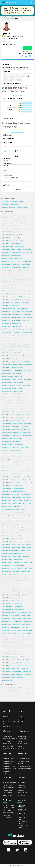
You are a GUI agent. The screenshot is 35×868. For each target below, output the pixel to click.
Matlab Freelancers (5, 201)
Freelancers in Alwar (27, 412)
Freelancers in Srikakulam (26, 663)
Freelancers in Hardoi (27, 645)
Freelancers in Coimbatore (6, 235)
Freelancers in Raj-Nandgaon (7, 577)
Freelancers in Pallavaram (18, 559)
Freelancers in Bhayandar (27, 329)
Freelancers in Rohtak (5, 394)
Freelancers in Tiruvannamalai (18, 601)
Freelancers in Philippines (27, 693)
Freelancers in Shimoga (18, 391)
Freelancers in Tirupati (6, 429)
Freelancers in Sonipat (16, 429)
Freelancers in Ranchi (25, 264)
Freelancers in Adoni (5, 547)
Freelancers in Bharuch (6, 568)
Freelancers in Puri (5, 530)
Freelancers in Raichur (6, 456)
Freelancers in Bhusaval (6, 503)
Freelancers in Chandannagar (7, 509)
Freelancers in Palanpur (6, 645)
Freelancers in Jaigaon (16, 556)
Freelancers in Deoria (14, 627)
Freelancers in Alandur (18, 562)
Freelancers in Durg (15, 427)
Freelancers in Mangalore (25, 362)
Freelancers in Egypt (17, 687)
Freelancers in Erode (16, 329)
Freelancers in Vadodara (6, 238)
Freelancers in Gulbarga (16, 344)
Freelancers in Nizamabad (6, 397)
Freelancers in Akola (27, 356)
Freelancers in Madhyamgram (16, 553)
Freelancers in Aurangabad (6, 297)
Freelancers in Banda (26, 571)
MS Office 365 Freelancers (22, 207)
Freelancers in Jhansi (5, 364)
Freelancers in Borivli (5, 317)
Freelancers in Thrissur (18, 258)
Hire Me (27, 48)
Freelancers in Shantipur (26, 580)
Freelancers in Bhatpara (27, 344)
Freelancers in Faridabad (19, 241)
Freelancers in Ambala (16, 583)
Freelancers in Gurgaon (17, 220)
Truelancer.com (21, 865)
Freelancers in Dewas (19, 421)
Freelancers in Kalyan (25, 285)
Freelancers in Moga (25, 624)
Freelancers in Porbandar (6, 598)
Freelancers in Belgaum (6, 359)
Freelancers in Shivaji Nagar (19, 297)
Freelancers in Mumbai (26, 214)
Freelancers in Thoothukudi (16, 364)
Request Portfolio (17, 95)
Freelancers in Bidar (14, 471)
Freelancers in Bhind (16, 521)
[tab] (7, 151)
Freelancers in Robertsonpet (7, 609)
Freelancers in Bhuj (17, 615)
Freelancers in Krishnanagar (7, 586)
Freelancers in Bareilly (15, 311)
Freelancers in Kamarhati (18, 382)
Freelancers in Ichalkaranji (16, 415)
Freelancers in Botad (25, 669)
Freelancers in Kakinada (19, 406)
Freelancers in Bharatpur (16, 450)
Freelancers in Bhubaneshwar (22, 308)
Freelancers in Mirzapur (6, 465)
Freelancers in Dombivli (16, 291)
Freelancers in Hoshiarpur (6, 559)
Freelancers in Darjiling (18, 642)
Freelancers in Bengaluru (6, 229)
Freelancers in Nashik (5, 285)
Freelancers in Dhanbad (6, 291)
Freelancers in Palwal (26, 648)
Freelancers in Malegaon (18, 353)
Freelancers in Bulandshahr (6, 483)
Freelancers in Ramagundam (7, 444)
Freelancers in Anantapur (6, 441)
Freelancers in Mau (27, 432)
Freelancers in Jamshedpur (6, 282)
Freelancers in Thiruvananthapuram (8, 308)
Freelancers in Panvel (5, 633)
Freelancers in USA (16, 696)
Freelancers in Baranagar (6, 423)
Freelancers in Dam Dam (17, 645)
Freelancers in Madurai (6, 261)
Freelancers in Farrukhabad (6, 438)
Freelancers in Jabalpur (6, 270)
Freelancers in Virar (5, 580)
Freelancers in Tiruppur (26, 300)
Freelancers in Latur (18, 376)
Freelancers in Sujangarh (17, 500)
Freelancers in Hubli (5, 305)
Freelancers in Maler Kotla (6, 680)
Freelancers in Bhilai (27, 314)
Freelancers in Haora (14, 294)
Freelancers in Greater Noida (7, 406)
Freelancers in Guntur (5, 264)
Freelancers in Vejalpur (6, 654)
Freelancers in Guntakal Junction (18, 657)
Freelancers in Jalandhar (19, 246)
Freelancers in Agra (16, 279)
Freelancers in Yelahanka (27, 671)
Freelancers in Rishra (5, 671)
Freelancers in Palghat (16, 618)
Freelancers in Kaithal (16, 592)
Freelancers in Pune (25, 217)
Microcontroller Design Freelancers (8, 207)
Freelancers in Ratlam (16, 441)
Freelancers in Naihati (24, 427)
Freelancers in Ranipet (15, 418)
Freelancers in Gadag (5, 550)
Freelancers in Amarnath (6, 468)
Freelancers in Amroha (6, 518)
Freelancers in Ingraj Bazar (16, 533)
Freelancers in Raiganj (6, 533)
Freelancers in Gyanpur (6, 480)
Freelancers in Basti (27, 674)
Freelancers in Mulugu (6, 403)
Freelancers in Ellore (27, 500)
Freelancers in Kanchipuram (17, 462)
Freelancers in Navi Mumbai (7, 276)
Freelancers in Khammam (24, 530)
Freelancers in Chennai (6, 217)
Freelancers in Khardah (6, 630)
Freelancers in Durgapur (6, 332)
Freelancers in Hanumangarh (7, 562)
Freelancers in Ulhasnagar (26, 332)
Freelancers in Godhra (26, 618)
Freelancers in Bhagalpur (6, 373)
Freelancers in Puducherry (17, 314)
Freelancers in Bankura (16, 612)
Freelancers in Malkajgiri (15, 580)
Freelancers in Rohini (25, 303)
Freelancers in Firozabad (26, 394)
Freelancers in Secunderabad (7, 258)
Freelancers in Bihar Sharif (6, 435)
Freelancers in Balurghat (6, 592)
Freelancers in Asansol (17, 338)
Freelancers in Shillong (6, 618)
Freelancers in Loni (25, 542)
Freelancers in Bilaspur (6, 415)
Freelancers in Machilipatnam (19, 491)
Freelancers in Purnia (17, 483)
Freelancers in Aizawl (5, 418)
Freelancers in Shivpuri (16, 545)
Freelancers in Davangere (6, 356)
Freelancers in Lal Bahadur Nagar (8, 421)
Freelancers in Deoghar (17, 474)
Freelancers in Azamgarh (16, 671)
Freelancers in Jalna (25, 418)
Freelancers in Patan (5, 669)
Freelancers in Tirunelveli (6, 279)
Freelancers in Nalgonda (6, 651)
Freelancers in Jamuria (6, 556)
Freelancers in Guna (28, 562)
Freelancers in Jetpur (17, 666)
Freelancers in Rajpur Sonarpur (18, 359)
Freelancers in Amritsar (16, 264)
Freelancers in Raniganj (17, 621)
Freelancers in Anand (5, 604)
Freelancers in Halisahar (27, 630)
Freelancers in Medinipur (16, 568)
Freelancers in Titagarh (16, 633)
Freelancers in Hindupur (26, 615)
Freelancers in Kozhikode (6, 326)
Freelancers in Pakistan (6, 696)
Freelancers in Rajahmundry (17, 367)
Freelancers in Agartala (24, 471)
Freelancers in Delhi (5, 214)
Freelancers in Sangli (5, 320)
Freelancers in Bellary (27, 379)
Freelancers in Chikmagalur (17, 654)
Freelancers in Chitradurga (17, 598)
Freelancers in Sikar (27, 480)
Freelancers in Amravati (27, 317)
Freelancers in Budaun (25, 550)
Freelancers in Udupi (15, 542)
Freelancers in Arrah (16, 459)
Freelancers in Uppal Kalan (6, 666)
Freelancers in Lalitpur (25, 636)
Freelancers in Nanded (16, 323)
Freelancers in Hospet (27, 483)
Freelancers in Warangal (6, 323)
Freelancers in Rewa (5, 471)
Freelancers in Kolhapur (6, 335)
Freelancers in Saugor (17, 432)
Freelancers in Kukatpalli (6, 379)
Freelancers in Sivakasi (18, 444)
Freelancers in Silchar (16, 571)
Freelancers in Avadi (25, 429)
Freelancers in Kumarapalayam (18, 488)
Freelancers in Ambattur (17, 379)
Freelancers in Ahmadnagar (7, 370)
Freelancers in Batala (5, 589)
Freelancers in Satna (27, 423)
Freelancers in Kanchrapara (16, 604)
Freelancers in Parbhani (6, 412)
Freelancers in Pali (16, 468)
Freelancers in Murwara (6, 488)
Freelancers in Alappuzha (18, 438)
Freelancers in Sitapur (5, 545)
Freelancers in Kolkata (16, 217)
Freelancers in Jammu (6, 347)
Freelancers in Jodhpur (17, 252)
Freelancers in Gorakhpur (18, 282)
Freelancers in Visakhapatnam (7, 246)
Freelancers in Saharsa (18, 586)
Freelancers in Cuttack (15, 320)
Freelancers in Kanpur (26, 249)
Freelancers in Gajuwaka (17, 423)
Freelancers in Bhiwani (15, 494)
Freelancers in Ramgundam (7, 350)
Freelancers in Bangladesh (6, 687)
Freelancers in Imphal (25, 459)
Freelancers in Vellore (5, 344)
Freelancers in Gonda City (6, 615)
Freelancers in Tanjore (26, 409)
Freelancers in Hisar (15, 403)
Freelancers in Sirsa (16, 506)
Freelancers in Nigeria (16, 693)
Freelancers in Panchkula (17, 480)
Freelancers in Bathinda (27, 435)
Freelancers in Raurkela (17, 326)
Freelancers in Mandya (6, 612)
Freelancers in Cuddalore (27, 521)
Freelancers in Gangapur (6, 660)
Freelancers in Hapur (17, 435)
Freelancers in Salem (5, 303)
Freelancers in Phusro (26, 497)
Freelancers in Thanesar (6, 601)
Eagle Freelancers (15, 204)
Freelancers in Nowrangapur (17, 288)
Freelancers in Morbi (26, 666)
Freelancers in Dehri (5, 627)
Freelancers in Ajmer (16, 332)
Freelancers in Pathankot (6, 521)
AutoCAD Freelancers (5, 204)
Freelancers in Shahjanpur (6, 391)
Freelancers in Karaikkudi (6, 506)
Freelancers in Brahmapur (17, 388)
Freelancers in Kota (26, 267)
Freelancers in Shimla (5, 524)
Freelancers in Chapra (26, 477)
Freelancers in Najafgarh (26, 279)
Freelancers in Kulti (17, 397)
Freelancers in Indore (26, 223)
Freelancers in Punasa (17, 373)
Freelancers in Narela (14, 305)
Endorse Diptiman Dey (17, 131)
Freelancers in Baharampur (19, 509)
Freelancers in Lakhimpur (27, 592)
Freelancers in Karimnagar (6, 453)
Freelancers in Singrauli (17, 497)
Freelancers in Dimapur (18, 606)
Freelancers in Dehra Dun (6, 329)
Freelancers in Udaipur (6, 255)
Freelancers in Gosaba (6, 462)
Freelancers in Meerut (5, 288)
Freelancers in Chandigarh (6, 223)
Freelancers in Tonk (15, 574)
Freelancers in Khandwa (17, 503)
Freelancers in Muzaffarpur (6, 382)
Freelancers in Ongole (15, 524)
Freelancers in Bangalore (15, 214)
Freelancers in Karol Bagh (6, 338)
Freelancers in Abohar (15, 624)
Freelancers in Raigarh (6, 657)
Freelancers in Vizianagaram (20, 512)
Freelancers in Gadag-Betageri (7, 527)
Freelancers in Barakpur (6, 583)
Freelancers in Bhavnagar (16, 317)
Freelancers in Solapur (6, 300)
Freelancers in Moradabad (26, 311)
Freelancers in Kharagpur (17, 465)
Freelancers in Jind (5, 553)
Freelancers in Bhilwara (6, 388)
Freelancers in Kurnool (16, 347)
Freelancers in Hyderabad (6, 220)
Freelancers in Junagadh (6, 500)
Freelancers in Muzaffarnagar (7, 376)
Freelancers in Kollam (17, 370)
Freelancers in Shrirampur (18, 453)
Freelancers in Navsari (19, 527)
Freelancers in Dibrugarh (16, 648)
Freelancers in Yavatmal (16, 630)
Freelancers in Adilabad (16, 663)
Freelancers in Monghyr (6, 474)
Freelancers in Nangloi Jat (6, 491)
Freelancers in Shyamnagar (7, 353)
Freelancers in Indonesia (6, 690)
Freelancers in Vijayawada (6, 252)
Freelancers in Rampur (25, 403)
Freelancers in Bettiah (5, 636)
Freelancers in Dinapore (6, 571)
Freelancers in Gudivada (6, 674)
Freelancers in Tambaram (16, 518)
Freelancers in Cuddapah (26, 633)
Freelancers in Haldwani (16, 595)
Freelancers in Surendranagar (7, 512)
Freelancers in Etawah (6, 427)
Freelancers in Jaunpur (6, 536)
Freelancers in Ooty (14, 447)
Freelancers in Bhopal (17, 232)
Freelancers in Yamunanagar (26, 468)
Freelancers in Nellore (27, 364)
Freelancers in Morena (6, 574)
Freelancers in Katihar (5, 494)
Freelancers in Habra (26, 595)
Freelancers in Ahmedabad (6, 226)
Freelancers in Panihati (6, 367)
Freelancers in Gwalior (16, 267)
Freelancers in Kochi (26, 261)
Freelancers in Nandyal (6, 542)
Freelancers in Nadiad (16, 477)
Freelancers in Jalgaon (17, 356)
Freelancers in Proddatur (16, 515)
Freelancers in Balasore (6, 677)
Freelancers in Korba (14, 362)
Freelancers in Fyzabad (27, 568)
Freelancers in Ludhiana (16, 244)
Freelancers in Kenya (25, 690)
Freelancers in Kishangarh (6, 621)
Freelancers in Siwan (25, 660)
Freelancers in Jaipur (17, 223)
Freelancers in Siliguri (16, 335)
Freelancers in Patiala (16, 385)
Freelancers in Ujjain (25, 347)
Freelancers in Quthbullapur (17, 456)
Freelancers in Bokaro (25, 320)
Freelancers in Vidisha (5, 595)
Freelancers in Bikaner (16, 270)
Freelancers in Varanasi (6, 273)
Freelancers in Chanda (26, 385)
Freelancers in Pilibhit (27, 621)
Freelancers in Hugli (26, 515)
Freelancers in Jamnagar (6, 341)
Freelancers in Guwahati (16, 261)
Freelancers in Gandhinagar (17, 486)
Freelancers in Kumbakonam (17, 536)
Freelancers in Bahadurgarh (7, 565)
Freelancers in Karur (5, 447)
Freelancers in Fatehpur (6, 539)
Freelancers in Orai (26, 556)
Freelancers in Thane (16, 238)
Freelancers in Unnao (15, 550)
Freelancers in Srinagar (16, 300)
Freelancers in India (16, 690)
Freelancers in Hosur (5, 450)
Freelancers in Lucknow (26, 229)
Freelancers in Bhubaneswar (7, 241)
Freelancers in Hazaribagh (18, 565)
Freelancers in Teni (5, 294)
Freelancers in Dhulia (27, 370)
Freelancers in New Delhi (27, 270)
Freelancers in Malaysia (6, 693)
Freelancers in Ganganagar (25, 447)
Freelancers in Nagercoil (6, 459)
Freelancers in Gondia (26, 639)
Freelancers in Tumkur (16, 394)
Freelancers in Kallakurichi (18, 276)
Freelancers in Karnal (27, 456)
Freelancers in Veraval (15, 547)
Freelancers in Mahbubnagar (7, 606)
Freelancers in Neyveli (6, 515)
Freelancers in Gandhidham (17, 539)
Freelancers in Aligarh (5, 311)
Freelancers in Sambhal (6, 486)
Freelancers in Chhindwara (19, 609)
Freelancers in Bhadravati (26, 545)
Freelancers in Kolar (5, 639)
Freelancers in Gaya (5, 362)
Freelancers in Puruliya (6, 648)
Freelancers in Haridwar (6, 497)
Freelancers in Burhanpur (6, 477)
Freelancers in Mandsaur (15, 639)
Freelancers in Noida (17, 226)
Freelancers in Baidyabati (17, 674)
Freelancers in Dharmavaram (18, 677)
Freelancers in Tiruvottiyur (6, 432)
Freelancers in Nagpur (6, 244)
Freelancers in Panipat (6, 409)
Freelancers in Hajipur (26, 612)
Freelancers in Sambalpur (26, 547)
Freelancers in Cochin (27, 252)
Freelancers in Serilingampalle (20, 577)
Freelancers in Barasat (18, 400)
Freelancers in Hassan (24, 627)
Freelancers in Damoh (5, 663)
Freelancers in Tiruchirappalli (25, 294)
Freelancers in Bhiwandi (6, 314)
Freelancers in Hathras (16, 636)
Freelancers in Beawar (6, 624)
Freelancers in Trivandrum (16, 249)
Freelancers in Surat (16, 229)
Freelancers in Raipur (16, 273)
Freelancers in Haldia (14, 530)
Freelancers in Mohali (15, 255)
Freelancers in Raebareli (26, 494)
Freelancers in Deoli (16, 660)
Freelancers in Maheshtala (18, 350)
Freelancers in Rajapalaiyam (7, 642)
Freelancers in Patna (5, 249)
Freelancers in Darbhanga (17, 412)
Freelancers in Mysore (15, 303)
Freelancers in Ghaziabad (6, 232)
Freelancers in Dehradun (6, 267)
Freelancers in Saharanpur (17, 341)
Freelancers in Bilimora (26, 335)
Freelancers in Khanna (15, 669)
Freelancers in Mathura (6, 385)
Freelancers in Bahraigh (27, 503)
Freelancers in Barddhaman (6, 400)
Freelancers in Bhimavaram (16, 589)
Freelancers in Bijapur (27, 415)
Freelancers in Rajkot (17, 235)
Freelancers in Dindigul (16, 409)
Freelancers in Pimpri (15, 285)
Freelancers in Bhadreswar (17, 651)
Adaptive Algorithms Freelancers (16, 201)
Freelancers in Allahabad (27, 291)
